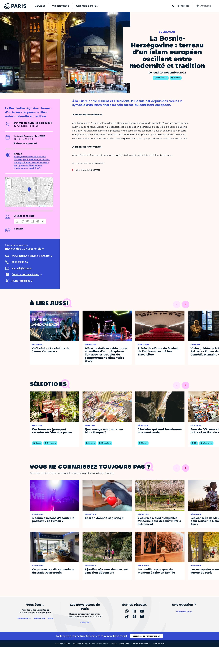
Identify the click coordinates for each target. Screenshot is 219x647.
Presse (114, 644)
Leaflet (29, 206)
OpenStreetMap (42, 206)
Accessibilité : (90, 644)
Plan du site (158, 644)
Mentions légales (62, 644)
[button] (29, 189)
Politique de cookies (141, 644)
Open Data (124, 644)
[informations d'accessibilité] (30, 221)
